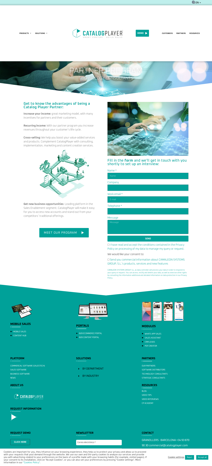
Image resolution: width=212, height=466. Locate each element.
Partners (181, 33)
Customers (167, 33)
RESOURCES (149, 385)
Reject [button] (189, 457)
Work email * (115, 194)
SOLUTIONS (83, 358)
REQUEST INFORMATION (25, 409)
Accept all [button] (202, 457)
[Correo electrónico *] (99, 442)
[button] (106, 368)
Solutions (41, 33)
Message (112, 218)
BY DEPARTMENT (93, 368)
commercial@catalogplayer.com (168, 445)
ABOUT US (16, 385)
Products (25, 33)
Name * (112, 170)
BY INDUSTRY (90, 376)
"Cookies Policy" (31, 462)
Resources (194, 33)
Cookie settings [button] (176, 457)
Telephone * (114, 206)
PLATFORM (17, 358)
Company (113, 182)
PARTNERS (148, 358)
